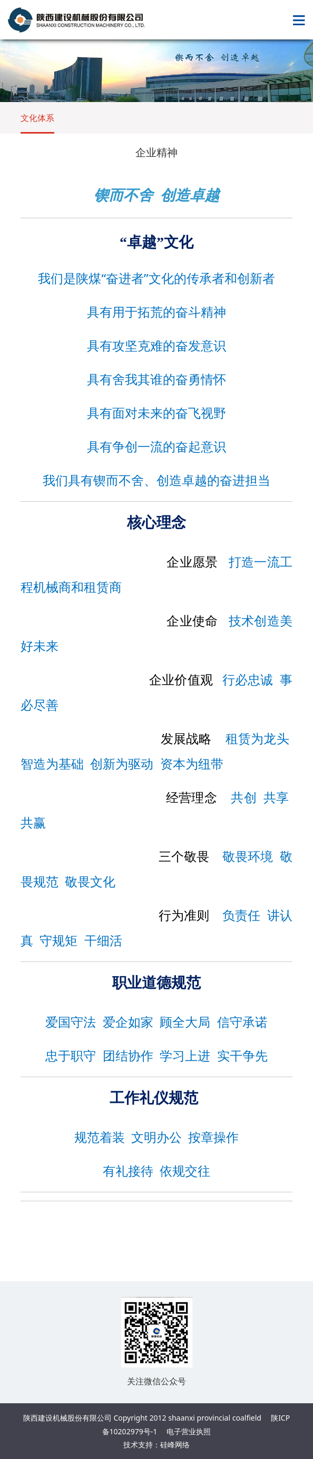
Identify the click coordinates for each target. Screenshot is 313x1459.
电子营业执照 (189, 1431)
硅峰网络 (175, 1445)
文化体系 (37, 118)
